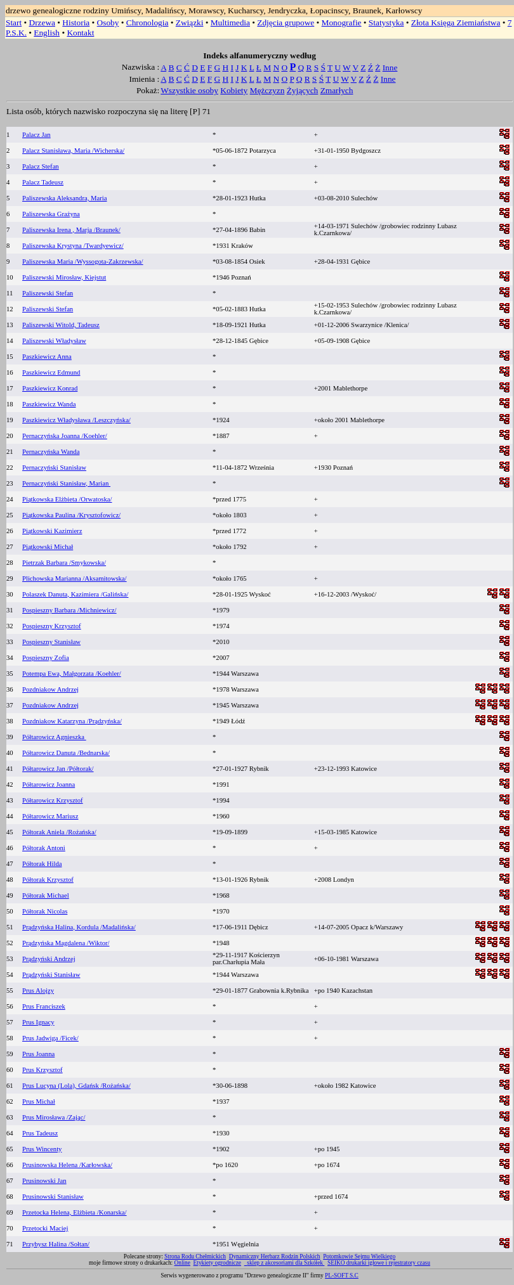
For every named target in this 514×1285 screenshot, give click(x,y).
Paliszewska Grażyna (51, 213)
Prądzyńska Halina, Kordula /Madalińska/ (79, 927)
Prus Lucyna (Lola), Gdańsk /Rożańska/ (76, 1085)
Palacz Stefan (40, 166)
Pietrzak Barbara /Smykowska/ (64, 562)
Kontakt (80, 32)
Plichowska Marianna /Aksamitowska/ (74, 578)
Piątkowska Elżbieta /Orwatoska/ (67, 499)
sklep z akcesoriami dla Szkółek (285, 1263)
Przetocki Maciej (45, 1228)
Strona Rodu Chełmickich (195, 1256)
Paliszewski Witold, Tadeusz (61, 324)
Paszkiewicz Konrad (49, 388)
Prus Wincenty (42, 1149)
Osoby (108, 22)
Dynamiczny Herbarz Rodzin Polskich (274, 1256)
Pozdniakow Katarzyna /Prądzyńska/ (72, 721)
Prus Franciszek (43, 1006)
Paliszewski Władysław (54, 340)
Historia (75, 22)
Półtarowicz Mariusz (50, 816)
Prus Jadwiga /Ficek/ (50, 1038)
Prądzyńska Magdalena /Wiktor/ (65, 943)
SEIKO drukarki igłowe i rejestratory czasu (378, 1263)
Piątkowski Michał (47, 546)
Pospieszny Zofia (45, 657)
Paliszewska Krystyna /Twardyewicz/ (73, 245)
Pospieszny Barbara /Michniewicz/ (69, 610)
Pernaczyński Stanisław (54, 467)
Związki (190, 22)
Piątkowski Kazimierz (52, 530)
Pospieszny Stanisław (51, 641)
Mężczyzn (267, 90)
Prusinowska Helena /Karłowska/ (67, 1164)
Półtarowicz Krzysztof (52, 800)
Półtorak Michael (45, 895)
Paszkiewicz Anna (47, 356)
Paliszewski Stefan (47, 293)
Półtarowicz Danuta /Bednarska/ (66, 752)
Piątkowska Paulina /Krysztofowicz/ (71, 515)
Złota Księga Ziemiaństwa (456, 22)
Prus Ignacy (38, 1022)
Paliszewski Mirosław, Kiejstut (64, 277)
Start (14, 22)
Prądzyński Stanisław (51, 974)
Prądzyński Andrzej (49, 958)
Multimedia (230, 22)
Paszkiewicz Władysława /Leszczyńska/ (76, 419)
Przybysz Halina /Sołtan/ (55, 1244)
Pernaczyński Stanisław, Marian (66, 483)
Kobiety (233, 90)
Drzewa (42, 22)
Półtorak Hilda (42, 863)
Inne (390, 67)
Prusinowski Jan (44, 1180)
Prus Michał (38, 1101)
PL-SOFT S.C (342, 1275)
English (47, 32)
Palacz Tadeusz (42, 182)
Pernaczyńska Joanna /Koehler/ (64, 435)
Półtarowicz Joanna (48, 784)
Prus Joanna (38, 1053)
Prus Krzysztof (42, 1069)
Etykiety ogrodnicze (217, 1263)
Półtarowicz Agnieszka (54, 736)
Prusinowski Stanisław (53, 1196)
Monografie (342, 22)
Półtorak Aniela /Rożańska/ (59, 832)
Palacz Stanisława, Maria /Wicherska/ (73, 150)
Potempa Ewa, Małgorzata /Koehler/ (71, 673)
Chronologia (147, 22)
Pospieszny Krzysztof (51, 626)
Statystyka (386, 22)
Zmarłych (336, 90)
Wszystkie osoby (189, 90)
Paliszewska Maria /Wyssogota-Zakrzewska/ (82, 261)
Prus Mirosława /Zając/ (53, 1117)
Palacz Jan (36, 134)
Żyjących (303, 90)
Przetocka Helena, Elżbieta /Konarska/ (74, 1212)
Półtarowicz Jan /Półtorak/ (57, 768)
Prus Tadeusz (40, 1133)
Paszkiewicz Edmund (51, 372)
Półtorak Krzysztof (48, 879)
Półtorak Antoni (43, 847)
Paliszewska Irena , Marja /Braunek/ (71, 229)
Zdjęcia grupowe (285, 22)
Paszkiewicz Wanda (49, 404)
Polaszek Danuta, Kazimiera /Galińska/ (75, 594)
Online (182, 1263)
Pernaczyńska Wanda (50, 451)
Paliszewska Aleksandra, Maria (64, 198)
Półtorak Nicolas (44, 911)
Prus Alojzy (38, 990)
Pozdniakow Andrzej (50, 689)
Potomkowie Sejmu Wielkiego (359, 1256)
